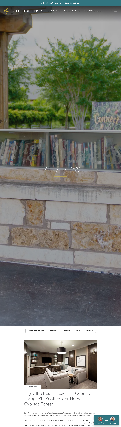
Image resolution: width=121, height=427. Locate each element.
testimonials (54, 330)
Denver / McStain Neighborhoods (94, 11)
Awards (77, 330)
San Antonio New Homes (72, 11)
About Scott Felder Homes (36, 330)
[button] (110, 10)
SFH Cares (67, 330)
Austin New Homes (54, 11)
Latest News (89, 330)
